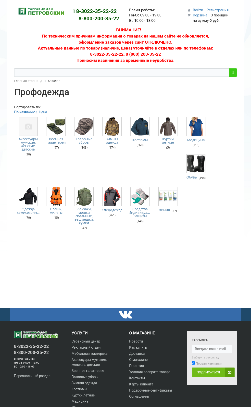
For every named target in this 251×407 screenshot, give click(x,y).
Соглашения (139, 396)
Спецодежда (111, 186)
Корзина (200, 15)
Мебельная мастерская (90, 354)
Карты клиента (141, 384)
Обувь (218, 140)
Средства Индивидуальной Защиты (139, 189)
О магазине (138, 360)
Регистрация (218, 10)
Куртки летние (167, 140)
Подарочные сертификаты (150, 390)
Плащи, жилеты (56, 187)
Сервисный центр (86, 341)
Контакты (137, 378)
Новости (136, 341)
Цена (43, 112)
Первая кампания (209, 363)
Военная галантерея (56, 140)
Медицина (195, 140)
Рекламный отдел (86, 347)
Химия (163, 186)
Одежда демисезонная (28, 187)
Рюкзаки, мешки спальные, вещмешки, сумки (83, 192)
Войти (198, 10)
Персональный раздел (32, 376)
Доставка (137, 354)
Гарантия (136, 366)
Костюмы (139, 140)
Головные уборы (83, 140)
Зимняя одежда (111, 140)
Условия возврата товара (150, 372)
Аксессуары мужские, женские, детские (28, 144)
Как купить (138, 347)
